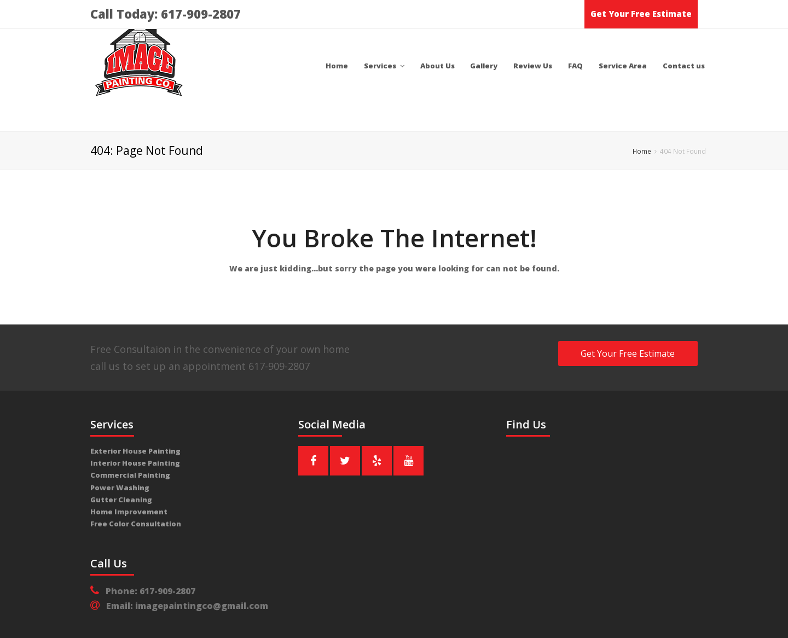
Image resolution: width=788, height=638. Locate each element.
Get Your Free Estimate (641, 13)
